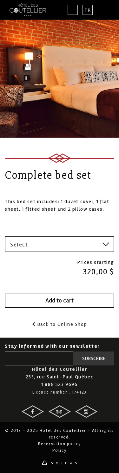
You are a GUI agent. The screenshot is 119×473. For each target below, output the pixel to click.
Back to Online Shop (61, 324)
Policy (59, 450)
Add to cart (59, 300)
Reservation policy (59, 443)
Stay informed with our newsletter (52, 346)
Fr (87, 10)
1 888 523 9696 (59, 384)
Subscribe (94, 358)
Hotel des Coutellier (28, 9)
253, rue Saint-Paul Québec (60, 377)
